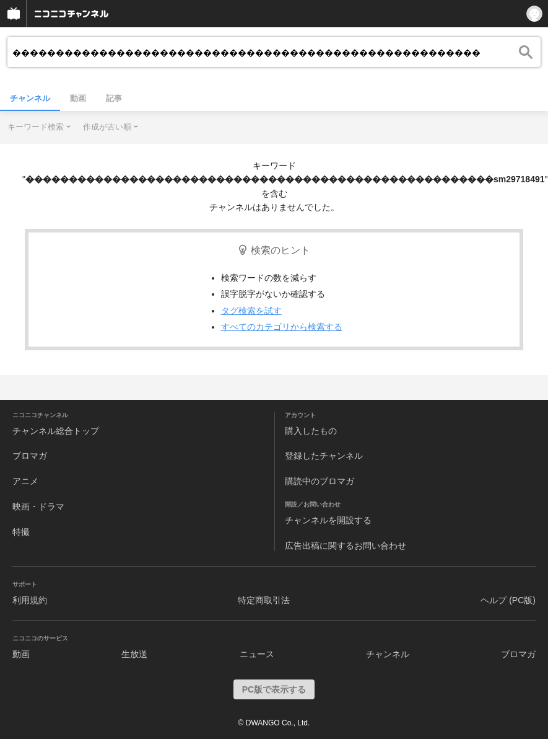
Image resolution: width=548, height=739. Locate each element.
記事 (114, 98)
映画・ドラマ (38, 506)
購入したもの (311, 431)
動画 (78, 98)
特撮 (21, 532)
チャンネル (30, 98)
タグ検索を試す (251, 311)
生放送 (134, 654)
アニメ (25, 481)
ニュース (257, 654)
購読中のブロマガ (319, 481)
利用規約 (29, 600)
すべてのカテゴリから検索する (281, 327)
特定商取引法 (264, 600)
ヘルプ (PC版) (508, 600)
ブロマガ (29, 456)
